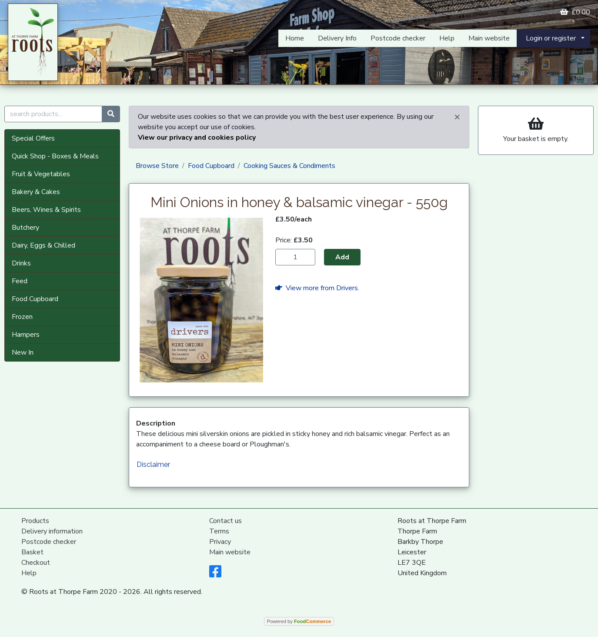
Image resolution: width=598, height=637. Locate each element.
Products (35, 521)
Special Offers (33, 138)
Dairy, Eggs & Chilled (43, 245)
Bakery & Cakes (36, 192)
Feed (19, 281)
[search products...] (53, 114)
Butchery (25, 227)
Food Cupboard (35, 299)
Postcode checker (398, 38)
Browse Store (157, 166)
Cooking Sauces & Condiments (289, 166)
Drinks (21, 263)
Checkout (35, 562)
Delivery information (52, 531)
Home (294, 38)
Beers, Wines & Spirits (46, 210)
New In (22, 352)
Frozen (22, 317)
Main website (489, 38)
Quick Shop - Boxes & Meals (55, 156)
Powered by (299, 621)
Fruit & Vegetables (41, 174)
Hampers (26, 334)
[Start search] (111, 114)
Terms (219, 531)
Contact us (225, 521)
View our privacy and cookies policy (197, 137)
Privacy (220, 541)
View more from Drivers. (317, 288)
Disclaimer (153, 464)
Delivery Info (337, 38)
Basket (32, 552)
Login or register (550, 38)
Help (446, 38)
